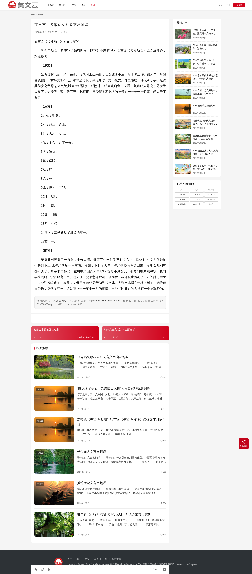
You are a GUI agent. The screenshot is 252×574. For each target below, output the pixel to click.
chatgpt (182, 194)
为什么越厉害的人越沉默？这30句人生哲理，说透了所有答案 (205, 123)
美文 (197, 190)
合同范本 (211, 194)
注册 (228, 5)
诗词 (92, 5)
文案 (182, 190)
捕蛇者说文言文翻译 (91, 483)
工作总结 (197, 199)
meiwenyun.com (101, 564)
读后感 (211, 190)
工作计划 (182, 199)
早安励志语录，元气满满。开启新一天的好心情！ (204, 33)
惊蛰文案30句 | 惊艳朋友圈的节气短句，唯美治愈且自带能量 (205, 168)
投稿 (239, 5)
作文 (83, 5)
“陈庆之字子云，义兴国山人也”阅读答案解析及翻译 (113, 388)
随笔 (211, 204)
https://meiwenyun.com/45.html (104, 300)
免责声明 (116, 559)
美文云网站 (60, 300)
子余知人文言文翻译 (91, 451)
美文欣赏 (63, 5)
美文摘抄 (197, 194)
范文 (74, 5)
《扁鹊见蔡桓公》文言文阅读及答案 (103, 357)
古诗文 (64, 32)
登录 (220, 5)
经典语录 (211, 199)
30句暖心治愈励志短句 (204, 105)
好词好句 (182, 204)
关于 (70, 559)
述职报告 (197, 204)
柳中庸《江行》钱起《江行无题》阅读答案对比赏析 (114, 514)
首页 (50, 5)
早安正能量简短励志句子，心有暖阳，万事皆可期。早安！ (205, 63)
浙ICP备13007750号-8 (131, 564)
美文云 (89, 564)
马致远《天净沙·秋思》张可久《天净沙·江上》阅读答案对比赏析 (121, 422)
